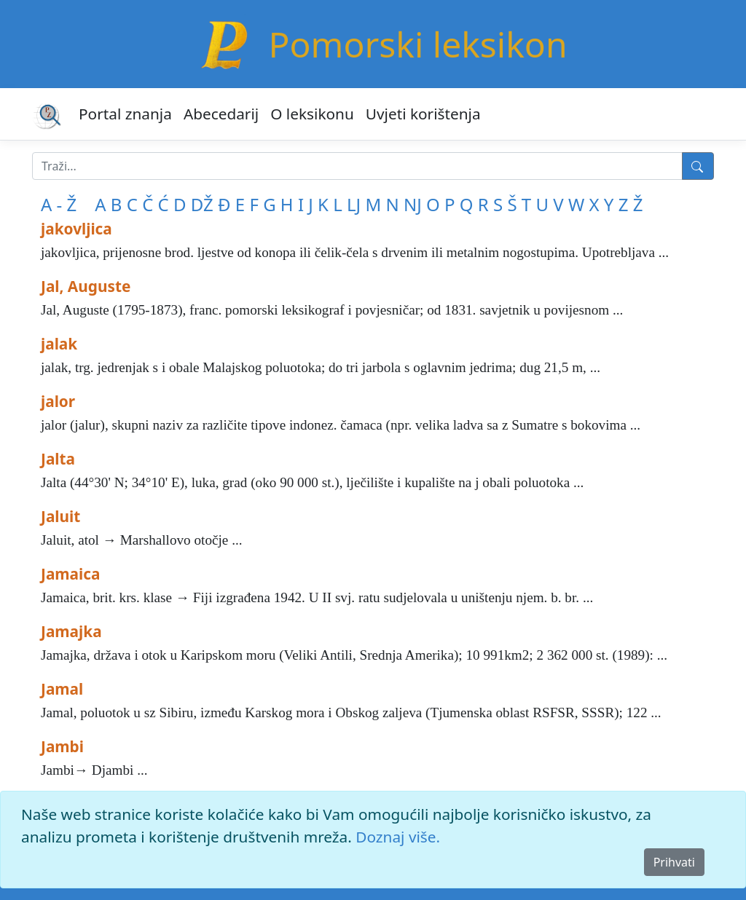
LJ (354, 204)
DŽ (202, 204)
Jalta (58, 459)
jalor (58, 401)
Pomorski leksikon (417, 44)
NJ (413, 204)
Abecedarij (221, 113)
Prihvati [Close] (674, 862)
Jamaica (70, 574)
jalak (59, 343)
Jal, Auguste (85, 286)
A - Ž (58, 204)
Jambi (62, 746)
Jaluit (60, 516)
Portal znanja (125, 113)
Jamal (62, 689)
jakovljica (76, 228)
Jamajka (71, 631)
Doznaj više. (398, 836)
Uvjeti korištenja (423, 113)
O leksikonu (312, 113)
